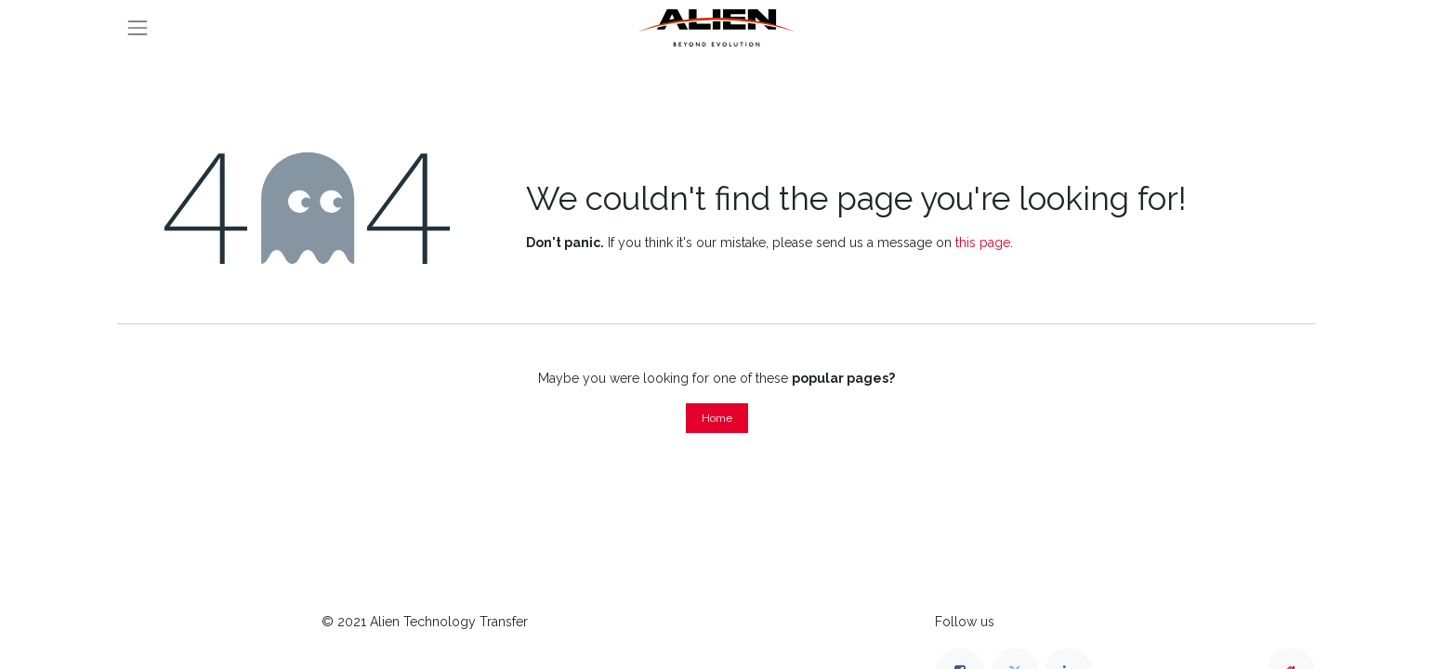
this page (982, 242)
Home (717, 418)
